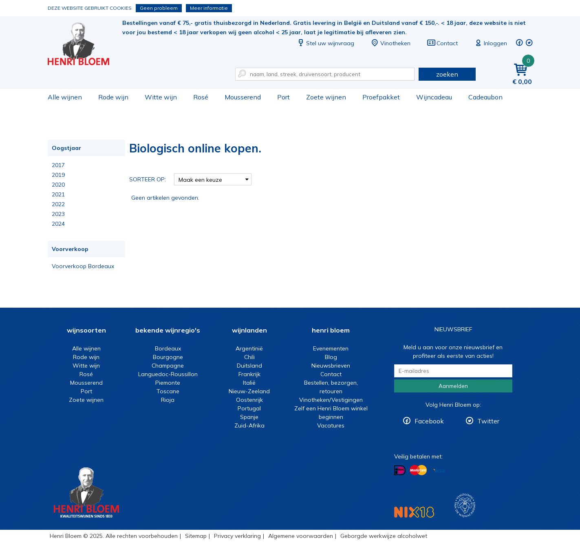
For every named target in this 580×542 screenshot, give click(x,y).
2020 (58, 184)
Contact (442, 43)
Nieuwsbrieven (330, 365)
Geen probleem (159, 8)
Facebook (429, 421)
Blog (331, 357)
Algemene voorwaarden (300, 536)
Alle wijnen (65, 97)
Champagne (168, 365)
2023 (58, 214)
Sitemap (196, 536)
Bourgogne (168, 357)
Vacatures (330, 425)
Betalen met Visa (439, 471)
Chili (249, 357)
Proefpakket (381, 97)
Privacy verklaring (237, 536)
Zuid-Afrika (249, 425)
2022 (58, 204)
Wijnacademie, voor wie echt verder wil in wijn (464, 506)
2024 (58, 223)
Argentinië (249, 348)
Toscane (168, 391)
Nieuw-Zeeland (249, 391)
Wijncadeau (434, 97)
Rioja (167, 399)
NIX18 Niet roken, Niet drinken (414, 512)
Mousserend (243, 97)
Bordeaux (168, 348)
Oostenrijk (249, 399)
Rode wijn (113, 97)
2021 (58, 194)
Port (283, 97)
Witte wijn (161, 97)
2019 (58, 174)
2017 (58, 165)
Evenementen (330, 348)
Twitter (488, 421)
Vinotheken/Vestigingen (331, 399)
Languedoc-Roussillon (168, 374)
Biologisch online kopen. (84, 45)
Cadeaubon (485, 97)
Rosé (200, 97)
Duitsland (249, 365)
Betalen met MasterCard (418, 470)
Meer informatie (209, 8)
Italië (249, 382)
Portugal (249, 408)
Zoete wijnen (326, 97)
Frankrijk (249, 374)
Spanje (249, 417)
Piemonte (167, 382)
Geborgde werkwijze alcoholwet (383, 536)
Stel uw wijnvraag (325, 43)
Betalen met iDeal (400, 470)
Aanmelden (453, 386)
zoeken (447, 74)
